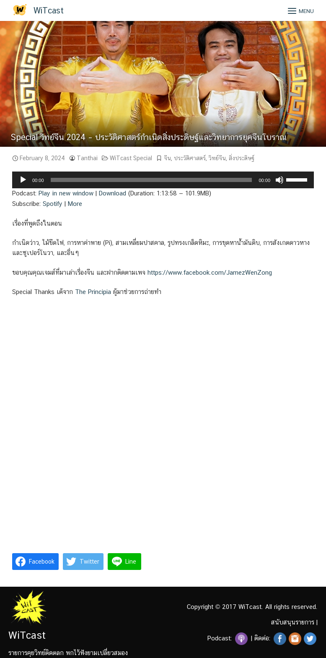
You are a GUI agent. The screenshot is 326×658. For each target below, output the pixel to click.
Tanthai (87, 158)
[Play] (23, 180)
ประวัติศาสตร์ (190, 158)
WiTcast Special (131, 158)
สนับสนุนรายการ (292, 622)
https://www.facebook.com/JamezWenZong (209, 272)
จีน (167, 158)
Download (112, 193)
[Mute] (279, 180)
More (75, 203)
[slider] (151, 180)
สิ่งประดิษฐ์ (241, 158)
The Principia (93, 291)
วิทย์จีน (217, 158)
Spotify (52, 203)
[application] (163, 180)
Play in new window (66, 193)
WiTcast (49, 10)
